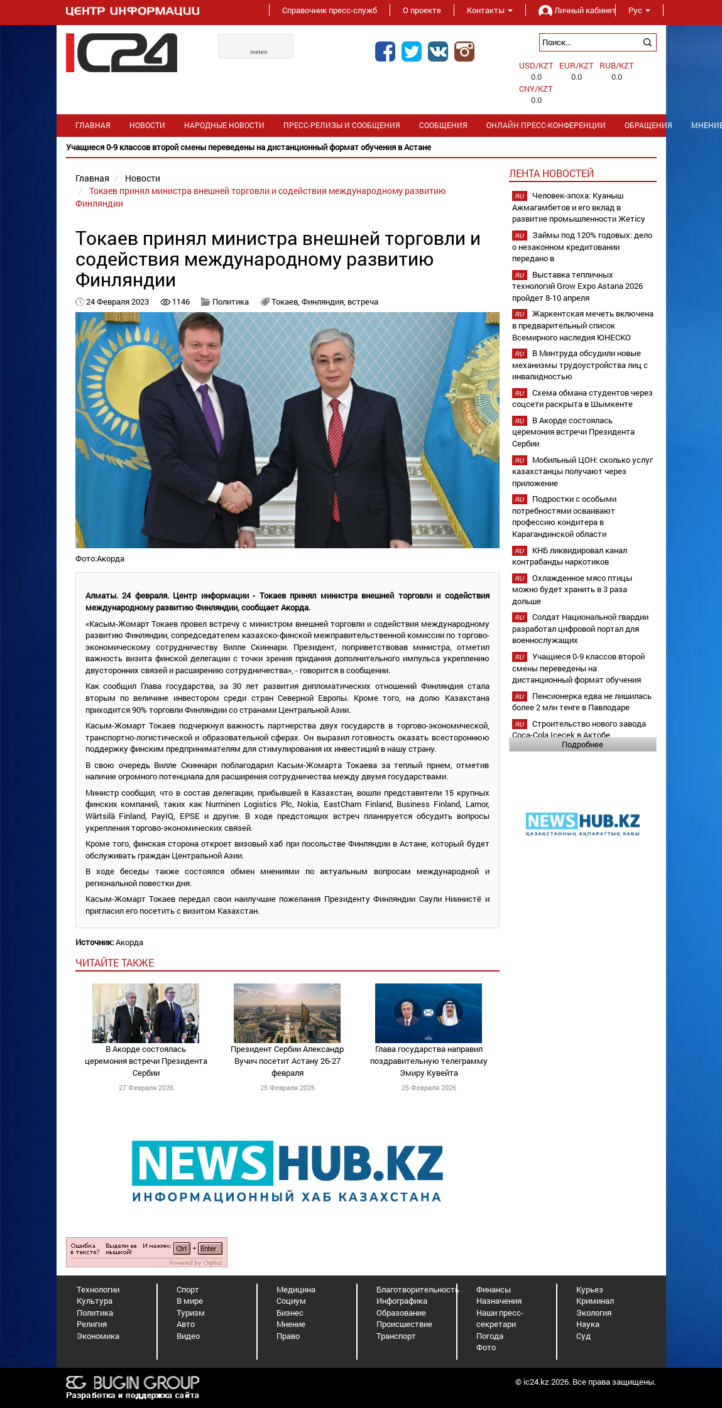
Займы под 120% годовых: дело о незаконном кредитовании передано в (582, 246)
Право (288, 1335)
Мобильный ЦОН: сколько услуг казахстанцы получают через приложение (582, 471)
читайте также (114, 962)
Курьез (589, 1289)
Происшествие (404, 1323)
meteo (259, 52)
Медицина (295, 1289)
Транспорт (396, 1335)
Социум (291, 1300)
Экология (593, 1312)
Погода (489, 1335)
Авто (186, 1323)
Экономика (98, 1335)
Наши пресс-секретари (499, 1318)
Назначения (499, 1300)
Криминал (595, 1300)
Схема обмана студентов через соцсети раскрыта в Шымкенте (582, 398)
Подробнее (582, 744)
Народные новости (224, 125)
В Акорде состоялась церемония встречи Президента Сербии (146, 1060)
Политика (230, 301)
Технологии (98, 1289)
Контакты (490, 10)
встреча (362, 301)
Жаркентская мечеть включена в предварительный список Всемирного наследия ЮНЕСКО (583, 325)
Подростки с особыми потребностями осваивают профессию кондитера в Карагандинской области (564, 516)
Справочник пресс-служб (329, 10)
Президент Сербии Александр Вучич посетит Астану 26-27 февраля (287, 1060)
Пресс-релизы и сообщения (341, 125)
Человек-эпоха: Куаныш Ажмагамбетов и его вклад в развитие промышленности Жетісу (578, 207)
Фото (486, 1347)
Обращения (648, 125)
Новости (147, 125)
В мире (190, 1300)
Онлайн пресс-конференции (546, 125)
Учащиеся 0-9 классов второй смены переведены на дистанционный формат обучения (578, 668)
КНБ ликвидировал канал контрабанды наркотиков (569, 556)
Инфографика (401, 1300)
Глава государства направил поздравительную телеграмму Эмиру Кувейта (429, 1060)
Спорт (188, 1289)
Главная (93, 125)
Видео (188, 1335)
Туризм (191, 1312)
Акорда (129, 942)
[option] (361, 147)
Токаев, (286, 301)
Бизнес (290, 1312)
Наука (587, 1323)
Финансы (493, 1289)
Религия (92, 1323)
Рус (639, 10)
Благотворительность (417, 1289)
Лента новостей (551, 173)
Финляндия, (324, 301)
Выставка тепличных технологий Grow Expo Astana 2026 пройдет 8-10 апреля (577, 286)
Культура (94, 1300)
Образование (401, 1312)
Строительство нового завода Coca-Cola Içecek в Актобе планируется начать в (579, 735)
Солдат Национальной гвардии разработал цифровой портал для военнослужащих (580, 628)
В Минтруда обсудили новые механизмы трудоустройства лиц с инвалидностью (580, 364)
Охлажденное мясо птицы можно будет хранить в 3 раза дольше (572, 589)
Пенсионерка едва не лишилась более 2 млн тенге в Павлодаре (582, 701)
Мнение (290, 1323)
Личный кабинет (571, 10)
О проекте (422, 10)
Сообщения (443, 125)
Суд (583, 1335)
